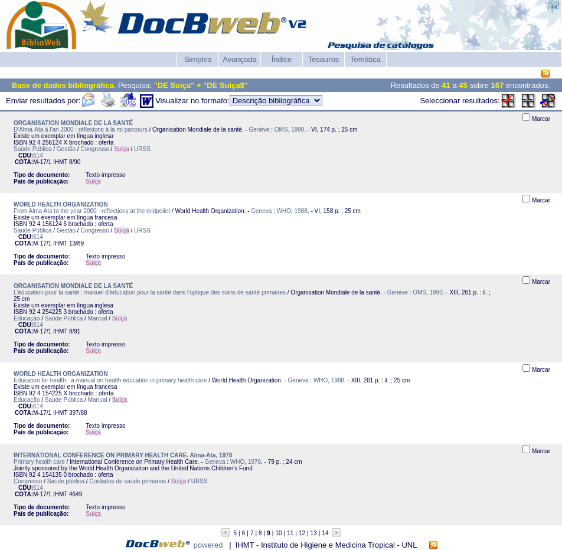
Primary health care (39, 462)
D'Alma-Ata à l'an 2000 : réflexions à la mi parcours (81, 129)
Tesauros (323, 59)
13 (314, 533)
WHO (284, 211)
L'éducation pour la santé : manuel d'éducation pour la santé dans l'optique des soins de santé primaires (150, 292)
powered (208, 545)
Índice (282, 59)
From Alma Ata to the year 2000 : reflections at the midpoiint (92, 211)
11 (290, 533)
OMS (281, 129)
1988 (301, 211)
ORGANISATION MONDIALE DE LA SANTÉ (73, 123)
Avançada (240, 59)
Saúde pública (65, 481)
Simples (197, 59)
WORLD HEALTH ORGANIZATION (61, 204)
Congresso (94, 149)
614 (38, 155)
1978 (254, 462)
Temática (365, 59)
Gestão (66, 149)
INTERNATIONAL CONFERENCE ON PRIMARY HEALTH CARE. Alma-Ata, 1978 (123, 455)
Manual (97, 318)
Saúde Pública (33, 149)
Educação (27, 318)
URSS (142, 149)
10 (278, 533)
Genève (259, 129)
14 (325, 533)
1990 (297, 129)
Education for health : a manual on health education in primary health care (110, 380)
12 (302, 533)
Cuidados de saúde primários (127, 481)
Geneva (261, 211)
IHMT (60, 162)
